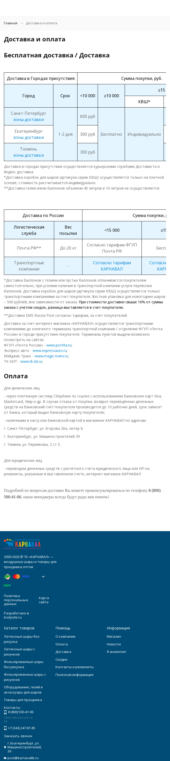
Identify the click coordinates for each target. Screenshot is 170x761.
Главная (10, 23)
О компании (65, 636)
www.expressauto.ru (49, 350)
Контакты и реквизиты (74, 667)
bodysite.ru (13, 617)
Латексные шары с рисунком (19, 652)
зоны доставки (28, 119)
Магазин (114, 636)
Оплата (61, 644)
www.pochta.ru (58, 345)
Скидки (61, 659)
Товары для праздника (23, 699)
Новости (114, 644)
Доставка (63, 651)
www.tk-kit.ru (30, 361)
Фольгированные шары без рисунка (24, 664)
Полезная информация (74, 674)
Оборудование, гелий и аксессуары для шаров (23, 690)
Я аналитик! (116, 651)
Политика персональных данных (16, 599)
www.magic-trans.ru (51, 355)
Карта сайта (44, 600)
